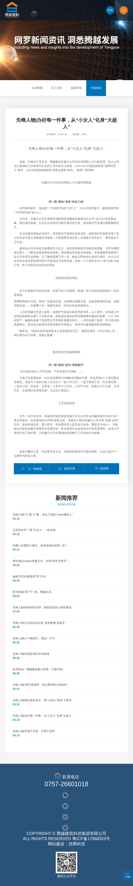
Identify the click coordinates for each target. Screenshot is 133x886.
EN (110, 10)
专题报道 (96, 87)
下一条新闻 (102, 468)
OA (65, 817)
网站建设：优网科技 (66, 843)
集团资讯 (76, 87)
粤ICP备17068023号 (91, 838)
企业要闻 (36, 87)
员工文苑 (56, 87)
